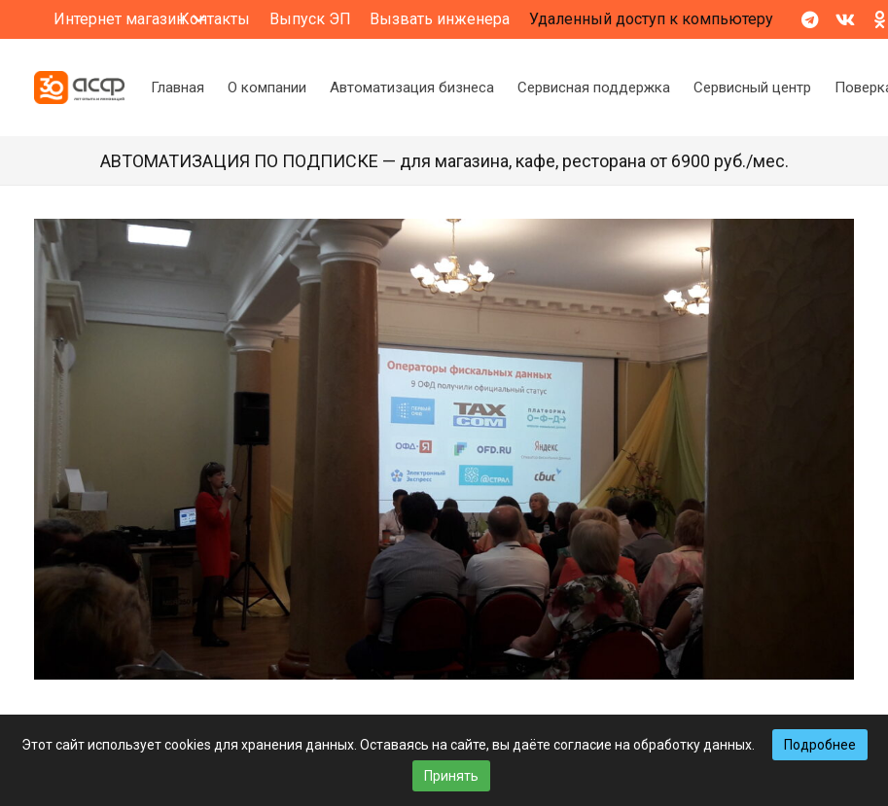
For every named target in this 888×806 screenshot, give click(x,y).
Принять (451, 776)
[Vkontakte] (845, 19)
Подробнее (820, 745)
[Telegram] (810, 19)
